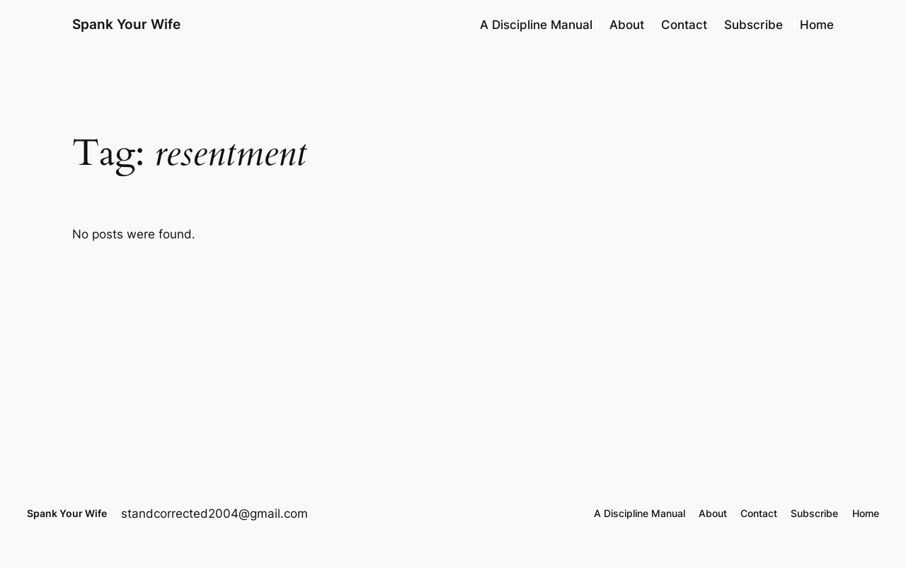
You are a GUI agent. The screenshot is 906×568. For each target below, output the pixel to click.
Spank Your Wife (126, 24)
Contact (684, 25)
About (626, 25)
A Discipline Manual (536, 25)
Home (817, 25)
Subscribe (753, 25)
